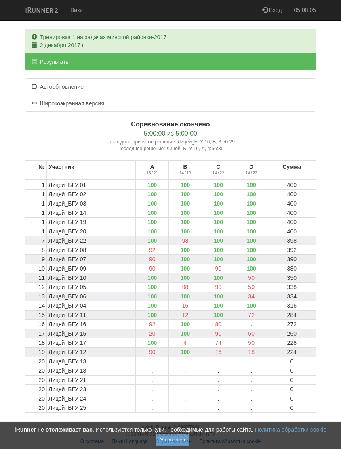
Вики (76, 10)
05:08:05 (305, 10)
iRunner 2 (41, 10)
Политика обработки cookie (290, 429)
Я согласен (172, 440)
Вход (272, 10)
